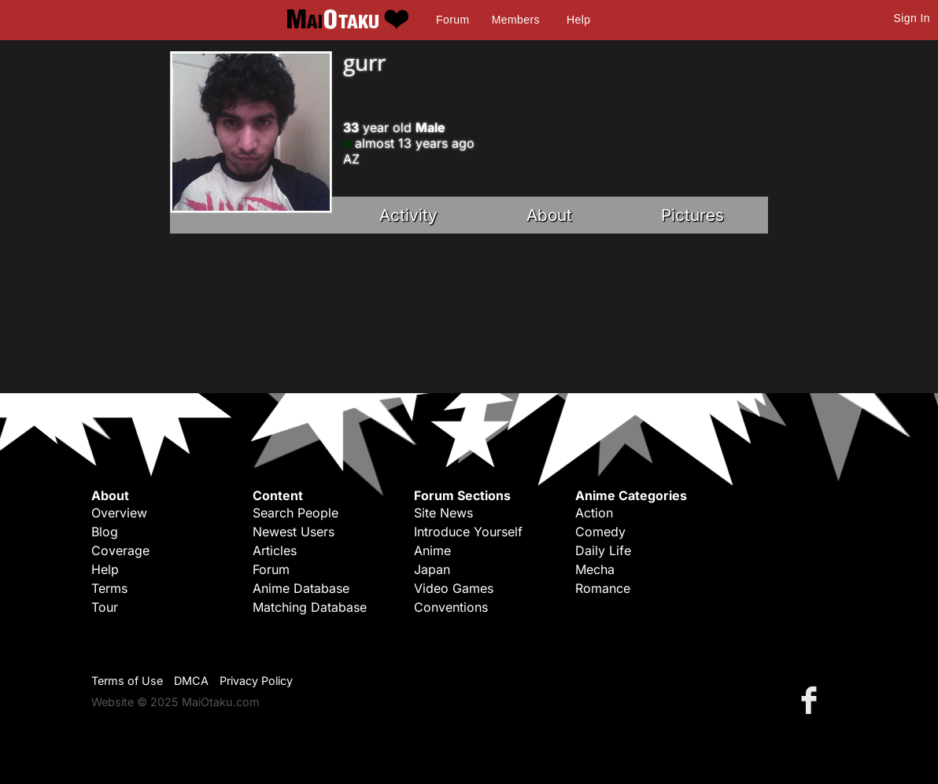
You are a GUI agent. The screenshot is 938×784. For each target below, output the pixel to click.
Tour (104, 607)
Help (578, 19)
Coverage (120, 550)
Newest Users (293, 531)
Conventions (451, 607)
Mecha (595, 569)
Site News (443, 513)
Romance (602, 588)
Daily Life (603, 550)
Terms (109, 588)
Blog (104, 531)
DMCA (191, 680)
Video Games (453, 588)
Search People (295, 513)
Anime (432, 550)
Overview (119, 513)
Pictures (692, 215)
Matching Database (310, 607)
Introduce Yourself (468, 531)
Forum (452, 19)
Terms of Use (127, 680)
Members (516, 19)
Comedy (600, 531)
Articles (275, 550)
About (549, 215)
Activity (408, 215)
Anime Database (301, 588)
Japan (432, 569)
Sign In (912, 18)
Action (594, 513)
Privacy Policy (256, 680)
